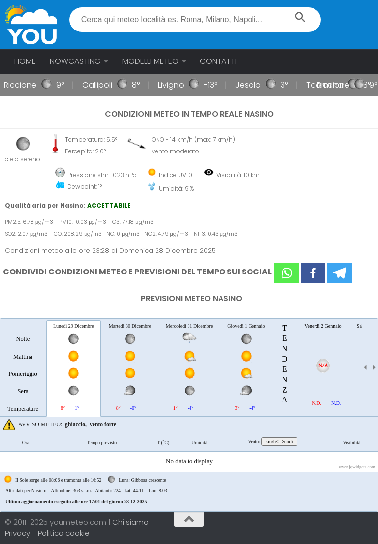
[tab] (22, 368)
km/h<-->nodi (279, 441)
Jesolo (252, 85)
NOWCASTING (75, 61)
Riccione (24, 85)
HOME (25, 61)
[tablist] (189, 415)
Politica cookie (64, 533)
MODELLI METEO (150, 61)
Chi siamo (131, 522)
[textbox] (195, 19)
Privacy (18, 533)
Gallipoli (102, 85)
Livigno (175, 85)
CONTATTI (218, 61)
